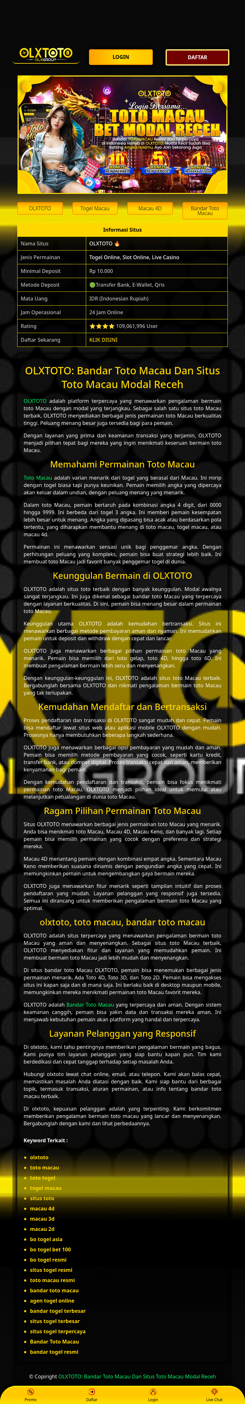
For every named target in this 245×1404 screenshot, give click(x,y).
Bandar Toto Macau (90, 1004)
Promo (31, 1395)
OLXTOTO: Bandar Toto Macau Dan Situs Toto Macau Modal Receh (137, 1376)
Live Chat (214, 1395)
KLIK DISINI (103, 339)
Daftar (92, 1395)
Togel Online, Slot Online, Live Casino (134, 257)
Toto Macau (38, 477)
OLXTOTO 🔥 (104, 243)
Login (153, 1395)
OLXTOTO (35, 400)
